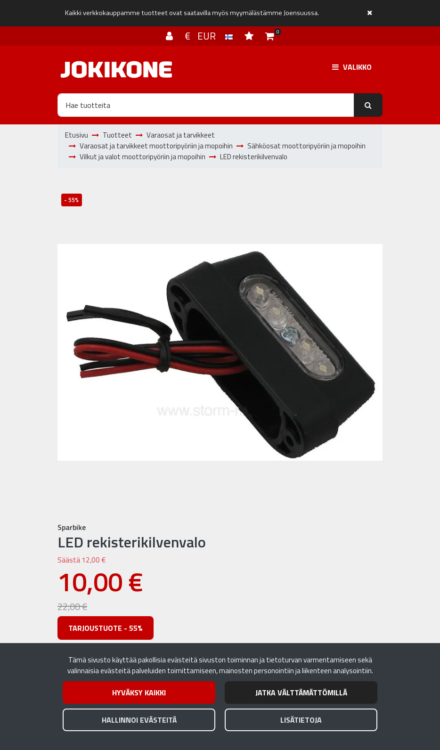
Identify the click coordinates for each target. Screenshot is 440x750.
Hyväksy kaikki (139, 692)
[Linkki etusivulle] (116, 69)
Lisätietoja (301, 720)
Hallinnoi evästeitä (139, 720)
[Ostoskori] (269, 35)
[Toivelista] (250, 35)
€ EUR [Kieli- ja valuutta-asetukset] (210, 35)
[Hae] (205, 105)
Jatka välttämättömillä (301, 692)
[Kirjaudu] (170, 35)
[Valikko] (352, 67)
